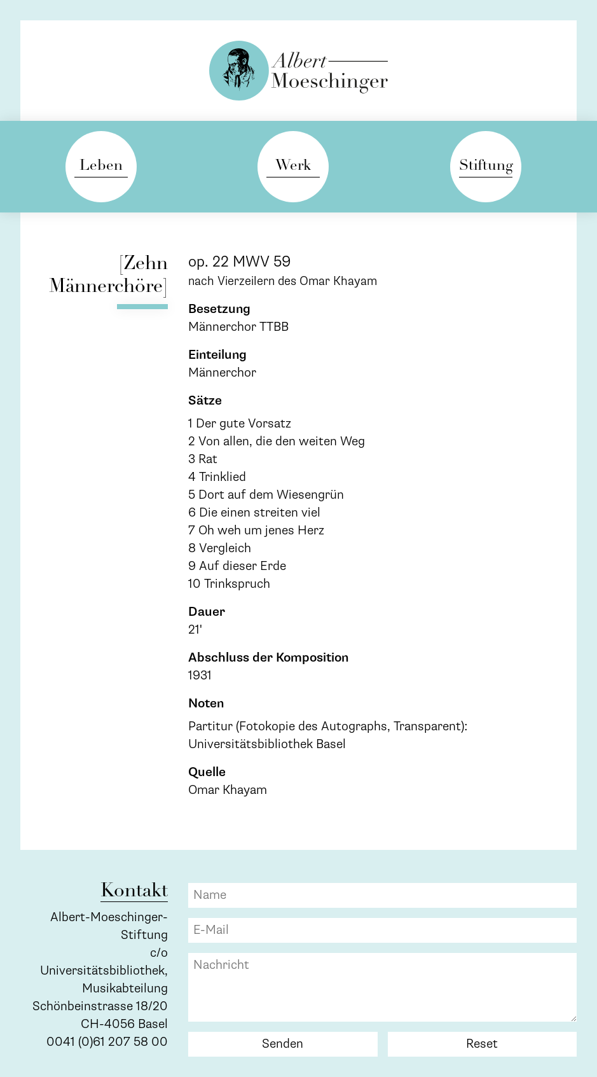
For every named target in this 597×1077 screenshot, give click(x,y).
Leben (101, 166)
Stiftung (485, 166)
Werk (293, 166)
